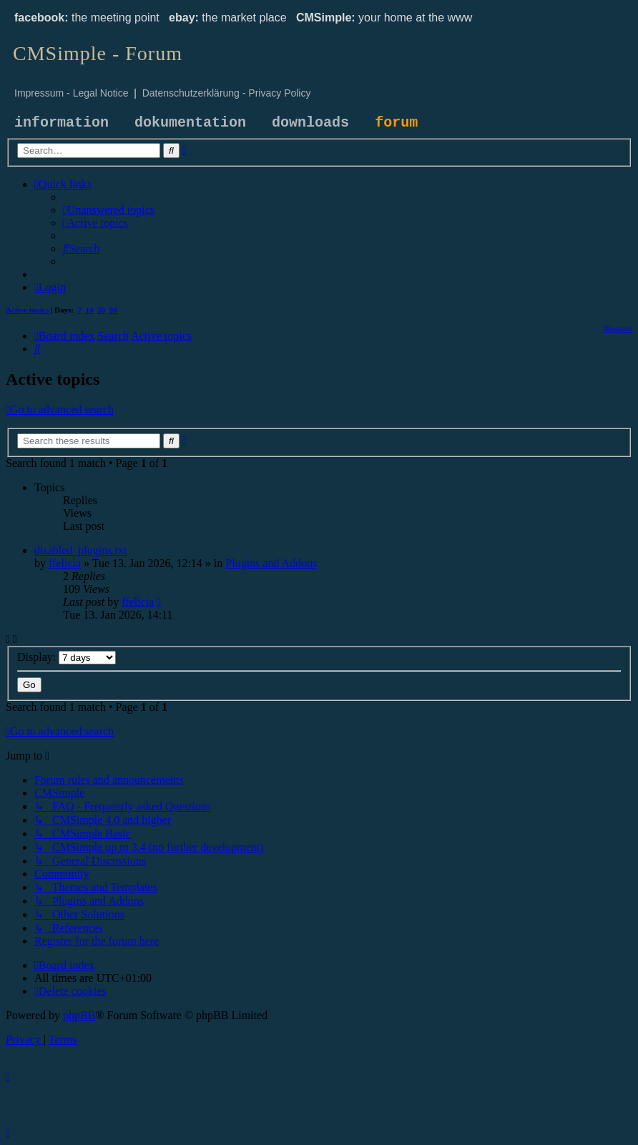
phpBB (79, 1015)
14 (90, 309)
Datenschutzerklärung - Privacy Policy (226, 93)
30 (101, 309)
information (61, 122)
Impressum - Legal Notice (71, 93)
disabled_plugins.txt (80, 550)
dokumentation (190, 122)
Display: (66, 657)
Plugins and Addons (271, 563)
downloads (310, 122)
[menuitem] (108, 210)
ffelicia (65, 563)
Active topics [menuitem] (27, 309)
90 (113, 309)
